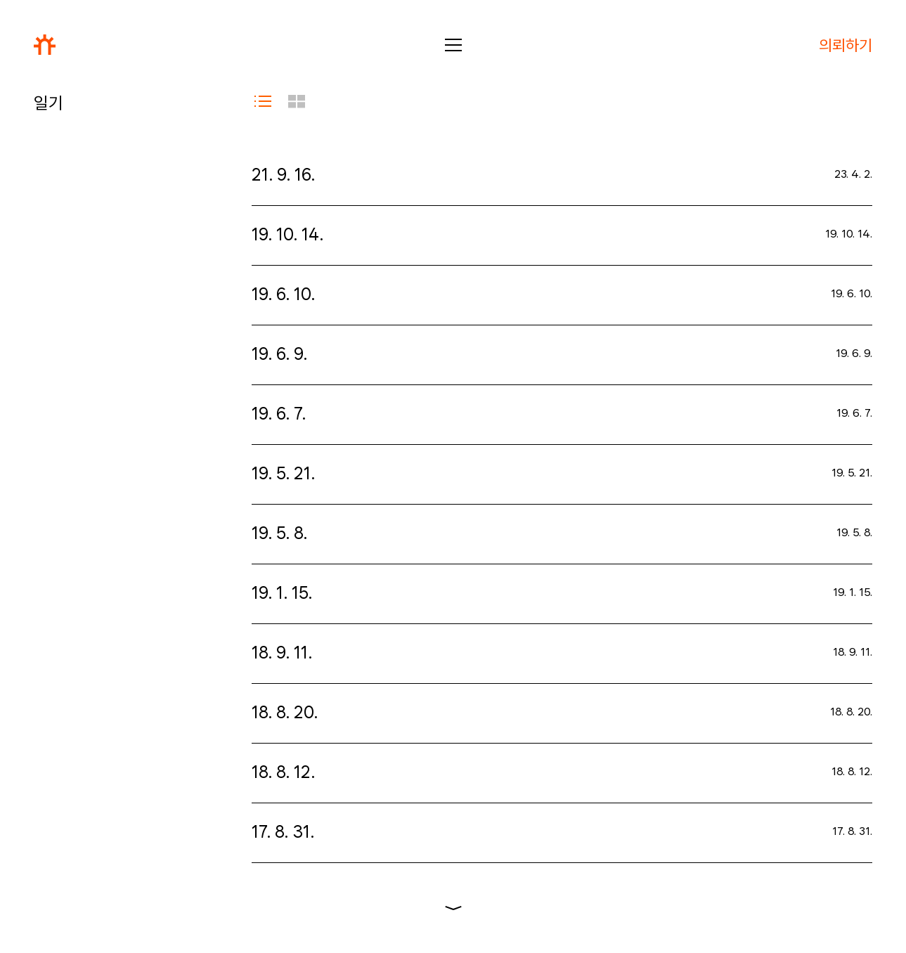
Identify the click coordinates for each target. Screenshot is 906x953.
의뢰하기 (845, 45)
